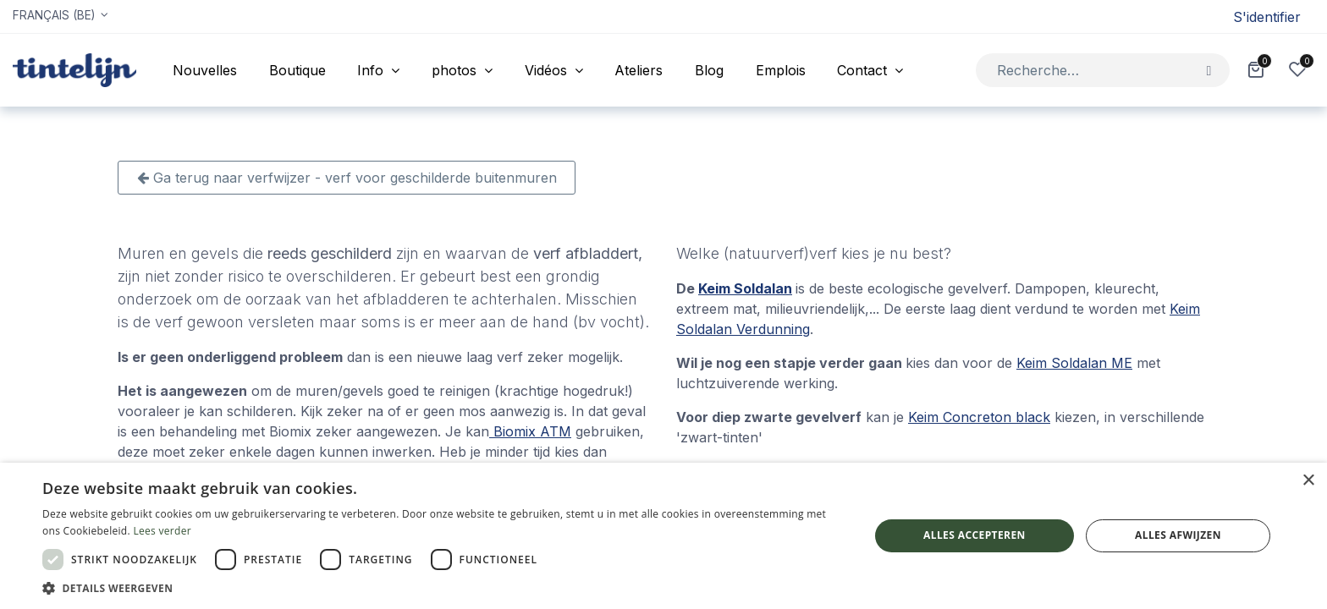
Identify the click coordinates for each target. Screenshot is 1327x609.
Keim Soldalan (745, 288)
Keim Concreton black (979, 417)
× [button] (1308, 481)
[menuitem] (205, 70)
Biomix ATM (530, 431)
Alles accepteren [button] (974, 535)
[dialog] (663, 536)
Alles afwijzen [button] (1178, 535)
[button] (443, 587)
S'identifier (1267, 16)
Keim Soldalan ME (1074, 362)
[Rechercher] (1209, 69)
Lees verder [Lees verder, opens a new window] (162, 531)
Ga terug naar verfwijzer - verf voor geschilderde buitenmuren (347, 177)
